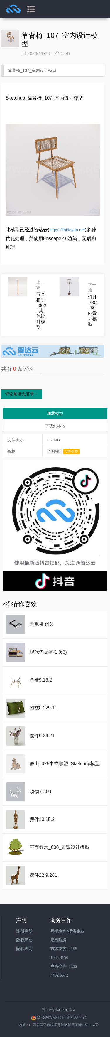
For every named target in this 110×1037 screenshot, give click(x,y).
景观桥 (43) (41, 624)
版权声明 (24, 940)
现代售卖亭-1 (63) (48, 652)
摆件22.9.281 (43, 875)
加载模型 (55, 413)
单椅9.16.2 (41, 679)
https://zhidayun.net (67, 229)
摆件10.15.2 (42, 819)
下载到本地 (55, 426)
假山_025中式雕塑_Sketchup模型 (65, 763)
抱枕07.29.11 (43, 707)
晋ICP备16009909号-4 (58, 1010)
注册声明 (24, 931)
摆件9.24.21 (42, 735)
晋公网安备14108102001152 (61, 1017)
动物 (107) (40, 791)
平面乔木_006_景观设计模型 (60, 847)
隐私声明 (24, 949)
